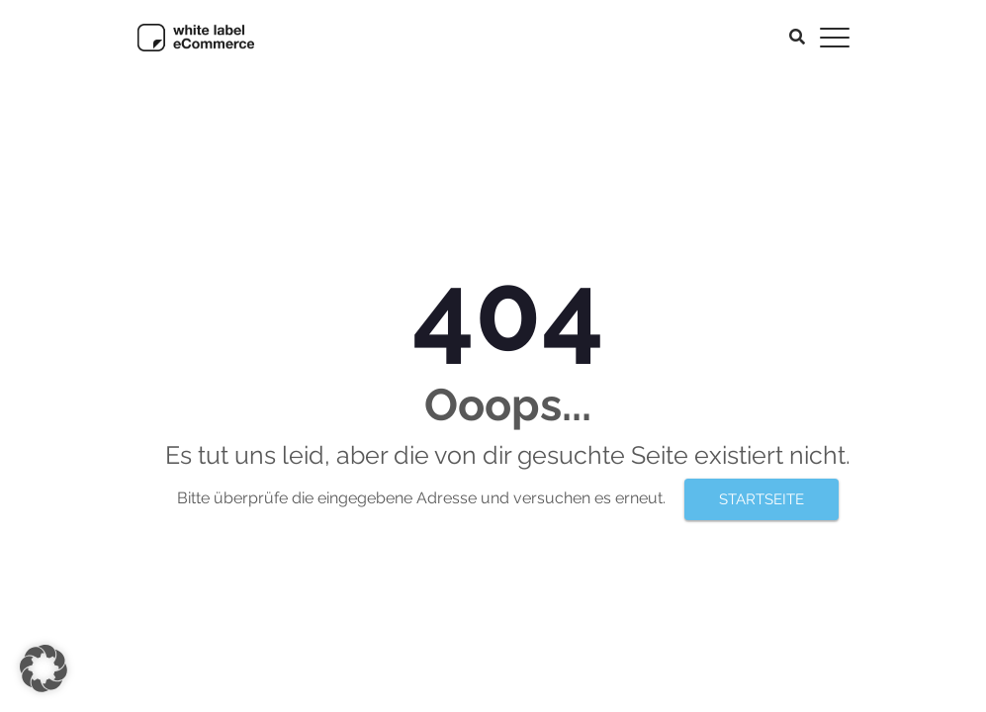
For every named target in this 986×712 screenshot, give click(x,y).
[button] (43, 668)
